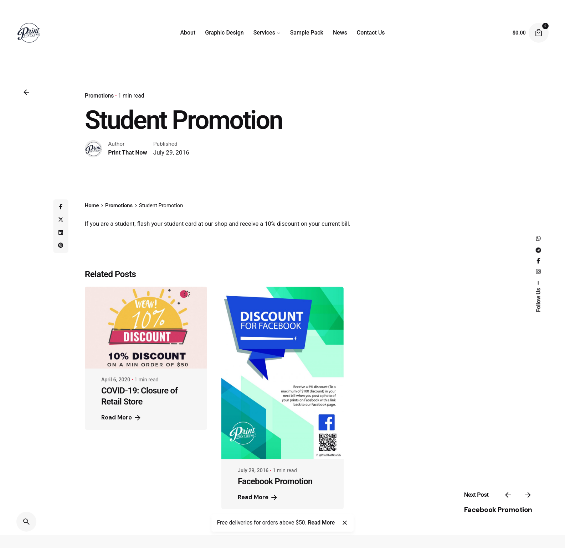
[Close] (345, 523)
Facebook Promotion (498, 509)
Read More (121, 417)
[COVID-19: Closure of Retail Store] (146, 328)
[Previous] (508, 495)
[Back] (26, 92)
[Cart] (539, 33)
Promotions (99, 96)
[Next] (528, 495)
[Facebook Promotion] (282, 373)
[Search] (26, 522)
